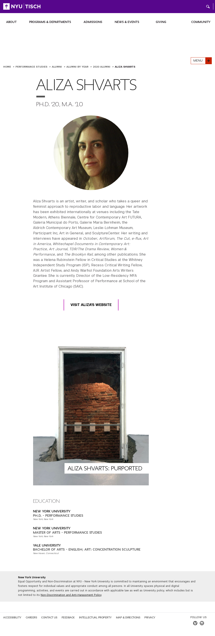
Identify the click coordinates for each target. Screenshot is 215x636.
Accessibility (12, 617)
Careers (31, 617)
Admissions (93, 22)
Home (7, 66)
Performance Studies (31, 66)
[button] (208, 6)
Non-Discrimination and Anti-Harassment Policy (71, 595)
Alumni (57, 66)
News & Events (127, 22)
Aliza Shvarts (125, 66)
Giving (161, 22)
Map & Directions (128, 617)
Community (201, 22)
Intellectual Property (95, 617)
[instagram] (202, 624)
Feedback (68, 617)
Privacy (149, 617)
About (11, 22)
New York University (32, 577)
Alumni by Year (77, 66)
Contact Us (49, 617)
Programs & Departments (50, 22)
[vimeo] (195, 624)
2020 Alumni (102, 66)
